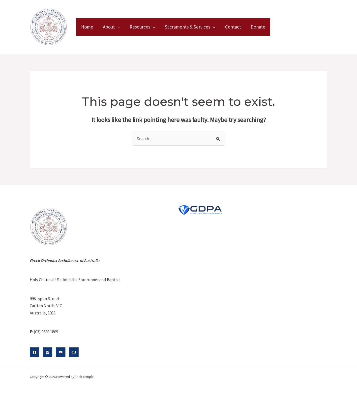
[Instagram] (47, 352)
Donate (256, 27)
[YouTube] (60, 352)
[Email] (74, 352)
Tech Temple (84, 376)
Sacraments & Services (186, 27)
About (108, 27)
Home (87, 27)
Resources (139, 27)
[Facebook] (34, 352)
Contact (231, 27)
